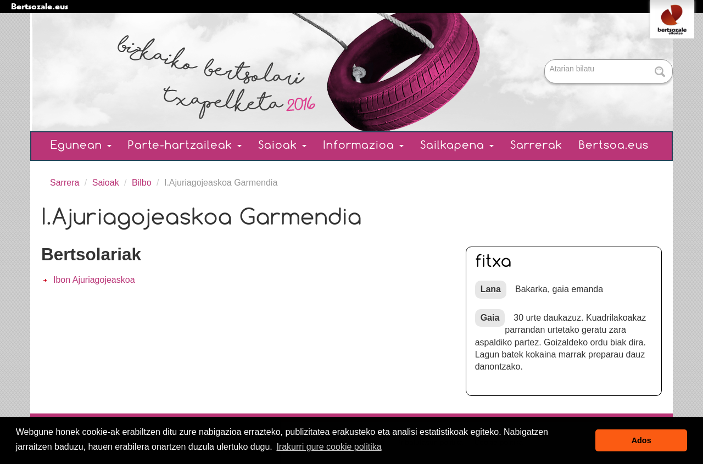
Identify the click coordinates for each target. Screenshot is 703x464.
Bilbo (142, 182)
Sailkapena (457, 146)
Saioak (282, 146)
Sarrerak (536, 146)
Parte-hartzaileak (185, 146)
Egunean (81, 146)
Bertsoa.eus (614, 146)
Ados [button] (641, 440)
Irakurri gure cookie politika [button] (328, 446)
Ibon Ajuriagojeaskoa (94, 279)
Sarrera (64, 182)
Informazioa (363, 146)
